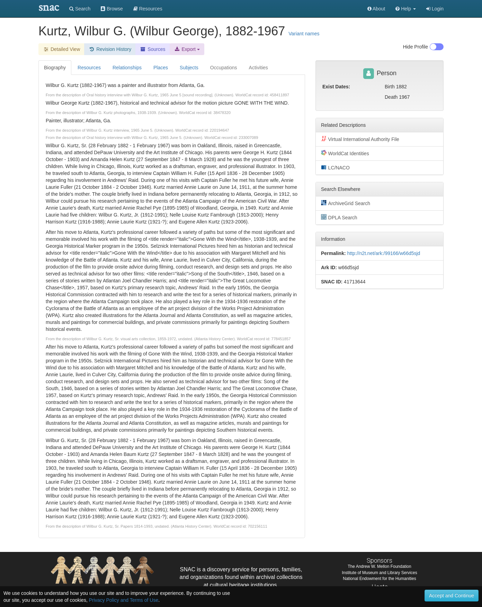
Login (435, 8)
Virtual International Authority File (360, 139)
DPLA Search (339, 217)
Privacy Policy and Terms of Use (123, 600)
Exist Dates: (336, 86)
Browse (112, 8)
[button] (405, 8)
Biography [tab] (55, 67)
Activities (258, 67)
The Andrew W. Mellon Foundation (379, 566)
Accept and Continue (451, 595)
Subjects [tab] (189, 67)
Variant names (303, 33)
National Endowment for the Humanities (379, 578)
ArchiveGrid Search (345, 203)
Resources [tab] (89, 67)
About (376, 8)
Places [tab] (160, 67)
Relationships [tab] (127, 67)
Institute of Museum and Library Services (379, 572)
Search (79, 8)
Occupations (223, 67)
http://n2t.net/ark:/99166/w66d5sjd (383, 253)
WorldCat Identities (345, 153)
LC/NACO (335, 167)
